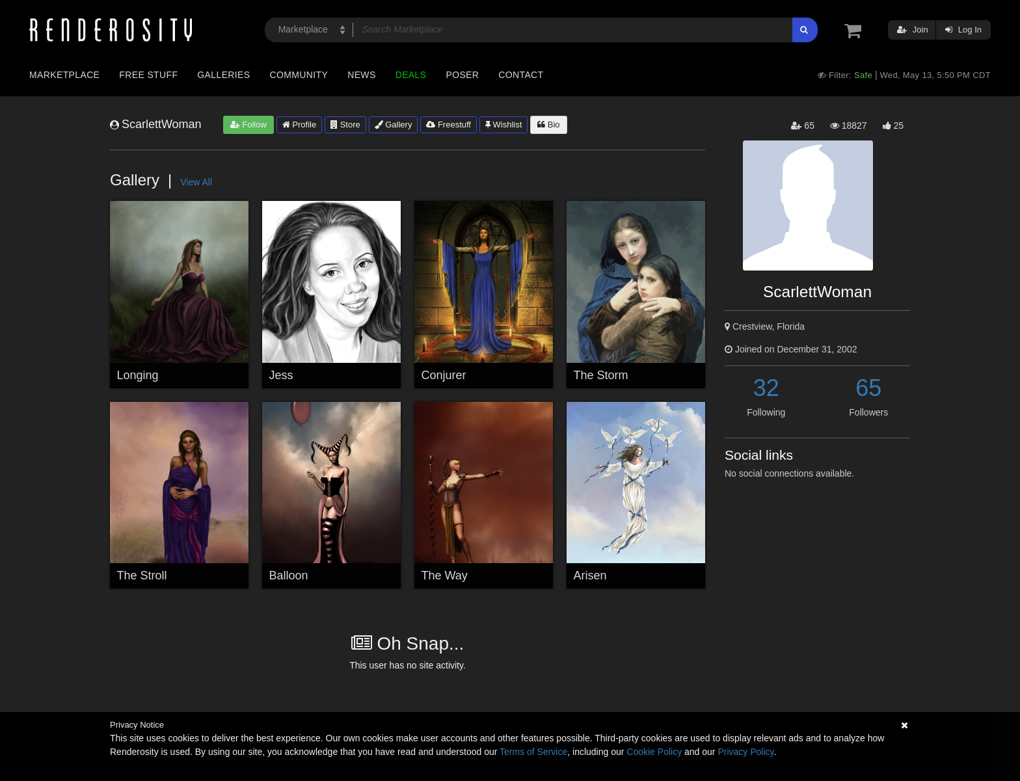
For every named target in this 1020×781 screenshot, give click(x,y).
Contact (520, 75)
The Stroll (142, 575)
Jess (281, 375)
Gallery (393, 124)
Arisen (590, 575)
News (361, 75)
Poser (462, 75)
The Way (445, 575)
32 (766, 388)
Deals (411, 75)
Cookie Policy (654, 752)
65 (868, 388)
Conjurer (444, 375)
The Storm (601, 375)
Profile (299, 124)
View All (196, 182)
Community (299, 75)
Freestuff (448, 124)
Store (345, 124)
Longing (138, 375)
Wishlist (503, 124)
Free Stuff (148, 75)
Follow (248, 124)
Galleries (223, 75)
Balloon (288, 575)
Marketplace (64, 75)
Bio (548, 124)
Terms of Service (533, 752)
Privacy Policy (745, 752)
